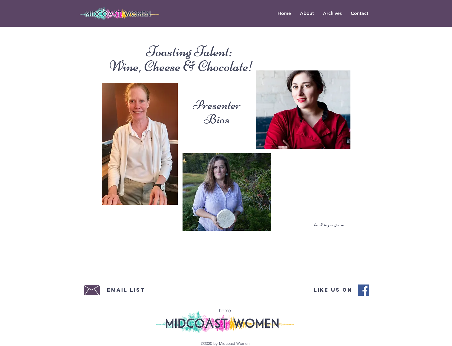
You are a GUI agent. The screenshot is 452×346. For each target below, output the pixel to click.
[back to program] (329, 225)
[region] (140, 144)
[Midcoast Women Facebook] (363, 290)
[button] (332, 13)
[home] (225, 310)
